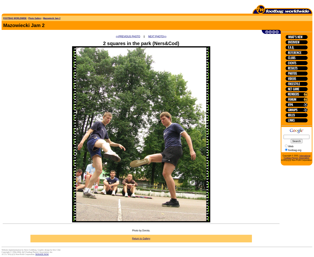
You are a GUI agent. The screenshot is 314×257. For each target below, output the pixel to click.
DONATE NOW (42, 254)
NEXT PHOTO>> (157, 36)
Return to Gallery (141, 238)
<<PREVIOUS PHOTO (128, 36)
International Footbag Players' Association (297, 157)
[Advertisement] (25, 8)
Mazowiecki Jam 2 (51, 18)
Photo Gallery (34, 18)
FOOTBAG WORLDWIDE (15, 18)
